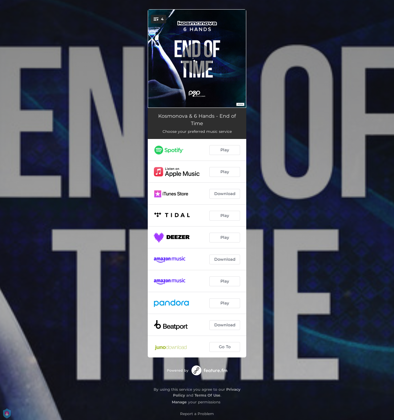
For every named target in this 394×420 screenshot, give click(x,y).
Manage (179, 402)
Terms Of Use (207, 395)
